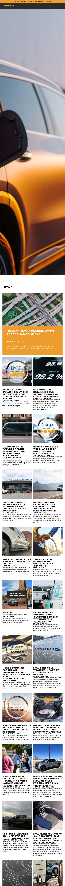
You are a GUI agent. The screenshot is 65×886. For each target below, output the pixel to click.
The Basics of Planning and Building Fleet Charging (43, 562)
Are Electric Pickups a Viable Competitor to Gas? (16, 561)
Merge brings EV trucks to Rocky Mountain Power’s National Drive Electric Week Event (16, 781)
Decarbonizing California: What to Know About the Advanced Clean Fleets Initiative (47, 506)
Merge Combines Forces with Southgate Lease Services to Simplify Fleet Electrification (16, 673)
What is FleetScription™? (14, 614)
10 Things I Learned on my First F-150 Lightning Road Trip (16, 836)
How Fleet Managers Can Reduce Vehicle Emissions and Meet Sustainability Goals (48, 837)
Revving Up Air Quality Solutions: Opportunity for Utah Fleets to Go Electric (15, 394)
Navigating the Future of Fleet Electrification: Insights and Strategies (13, 451)
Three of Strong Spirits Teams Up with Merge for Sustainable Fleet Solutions (15, 506)
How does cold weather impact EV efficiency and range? (46, 671)
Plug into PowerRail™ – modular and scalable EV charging (33, 1)
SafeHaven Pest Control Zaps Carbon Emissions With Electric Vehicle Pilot (45, 617)
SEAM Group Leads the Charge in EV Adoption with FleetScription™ (45, 450)
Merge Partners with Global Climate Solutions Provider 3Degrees (17, 728)
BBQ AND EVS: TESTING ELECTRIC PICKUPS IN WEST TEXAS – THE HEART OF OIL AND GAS (47, 728)
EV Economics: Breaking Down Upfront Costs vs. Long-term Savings (46, 393)
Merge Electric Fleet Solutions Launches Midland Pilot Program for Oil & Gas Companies (48, 781)
